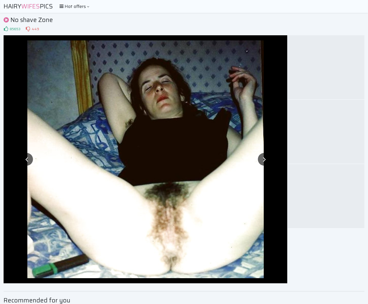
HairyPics (28, 6)
